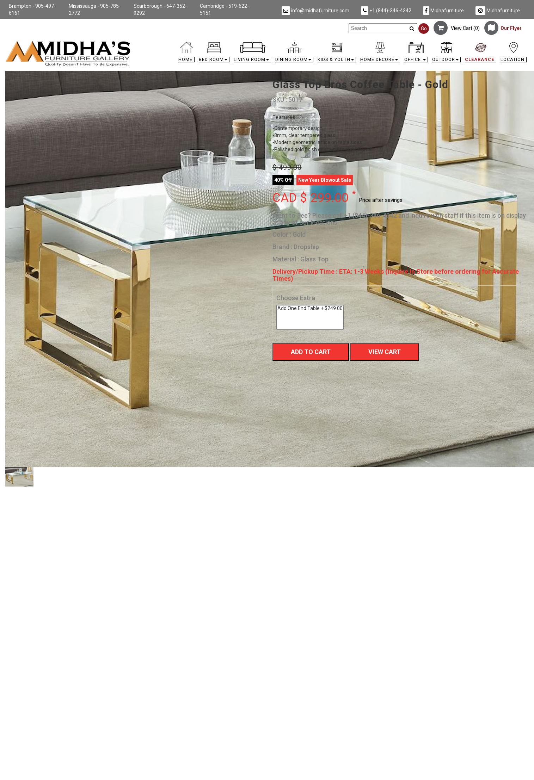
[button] (214, 54)
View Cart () (457, 28)
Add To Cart (311, 351)
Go (424, 28)
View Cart (384, 351)
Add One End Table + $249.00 (310, 308)
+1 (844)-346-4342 (386, 10)
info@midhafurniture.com (315, 10)
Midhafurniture (443, 10)
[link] (332, 43)
